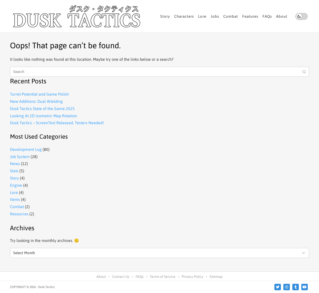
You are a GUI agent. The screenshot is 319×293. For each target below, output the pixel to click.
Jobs (215, 16)
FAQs (267, 16)
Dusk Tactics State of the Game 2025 (42, 108)
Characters (184, 16)
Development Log (26, 149)
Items (15, 199)
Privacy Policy (192, 277)
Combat (230, 16)
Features (250, 16)
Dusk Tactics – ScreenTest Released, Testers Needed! (57, 122)
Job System (20, 156)
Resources (19, 214)
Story (165, 16)
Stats (14, 171)
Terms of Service (162, 277)
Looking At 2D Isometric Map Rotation (43, 116)
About (281, 16)
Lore (202, 16)
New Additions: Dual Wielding (36, 101)
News (15, 163)
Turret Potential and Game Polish (39, 94)
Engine (16, 185)
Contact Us (120, 277)
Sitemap (216, 277)
